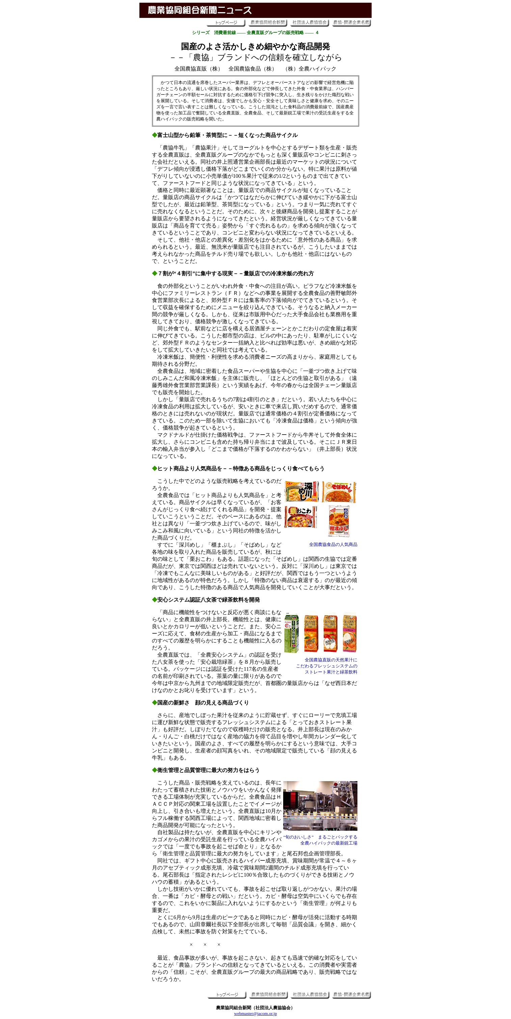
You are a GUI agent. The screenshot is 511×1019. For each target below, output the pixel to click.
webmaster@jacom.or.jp (255, 1013)
